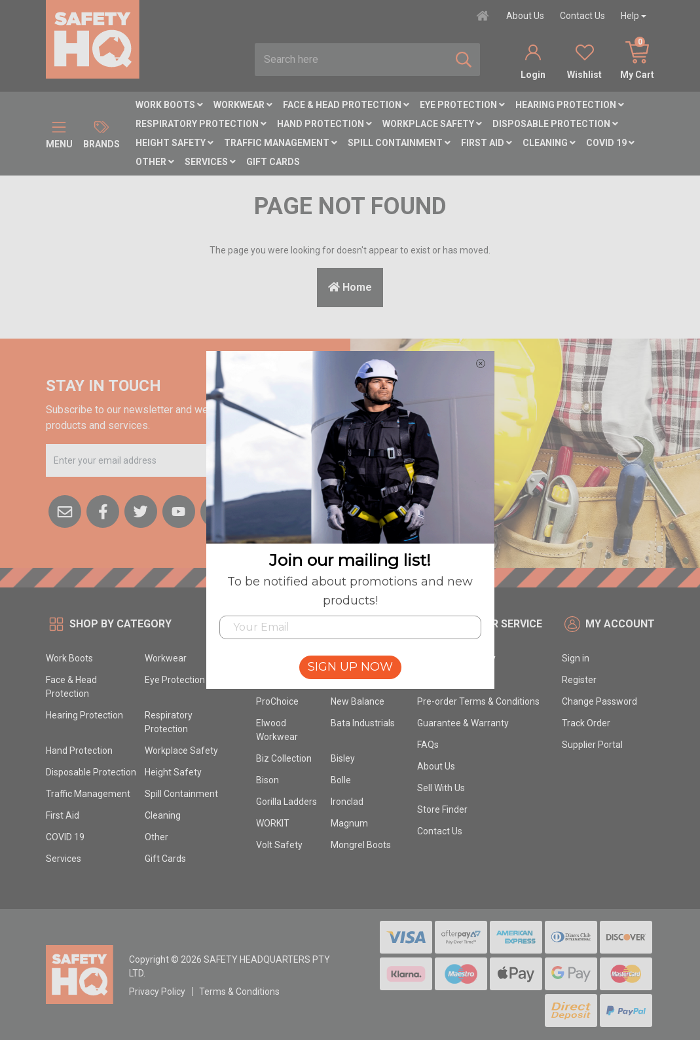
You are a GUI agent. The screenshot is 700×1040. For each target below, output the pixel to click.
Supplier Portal (592, 744)
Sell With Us (441, 788)
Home (350, 287)
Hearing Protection (569, 105)
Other (155, 162)
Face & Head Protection (346, 105)
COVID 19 (610, 143)
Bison (267, 780)
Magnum (349, 823)
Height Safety (174, 143)
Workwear (242, 105)
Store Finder (442, 809)
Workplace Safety (432, 124)
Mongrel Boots (361, 845)
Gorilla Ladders (286, 801)
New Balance (357, 701)
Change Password (599, 701)
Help (630, 15)
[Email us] (64, 510)
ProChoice (277, 701)
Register (579, 680)
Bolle (341, 780)
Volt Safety (279, 845)
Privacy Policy (157, 991)
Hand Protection (324, 124)
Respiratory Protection (201, 124)
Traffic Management (280, 143)
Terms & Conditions (239, 991)
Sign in (575, 658)
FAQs (428, 744)
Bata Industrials (363, 723)
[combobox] (351, 59)
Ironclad (347, 801)
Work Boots (169, 105)
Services (210, 162)
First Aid (486, 143)
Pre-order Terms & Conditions (478, 701)
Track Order (586, 723)
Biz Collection (284, 758)
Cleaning (549, 143)
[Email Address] (149, 460)
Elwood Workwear (277, 730)
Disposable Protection (555, 124)
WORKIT (272, 823)
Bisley (343, 758)
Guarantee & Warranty (463, 723)
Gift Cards (273, 162)
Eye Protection (462, 105)
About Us (525, 15)
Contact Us (582, 15)
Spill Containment (399, 143)
